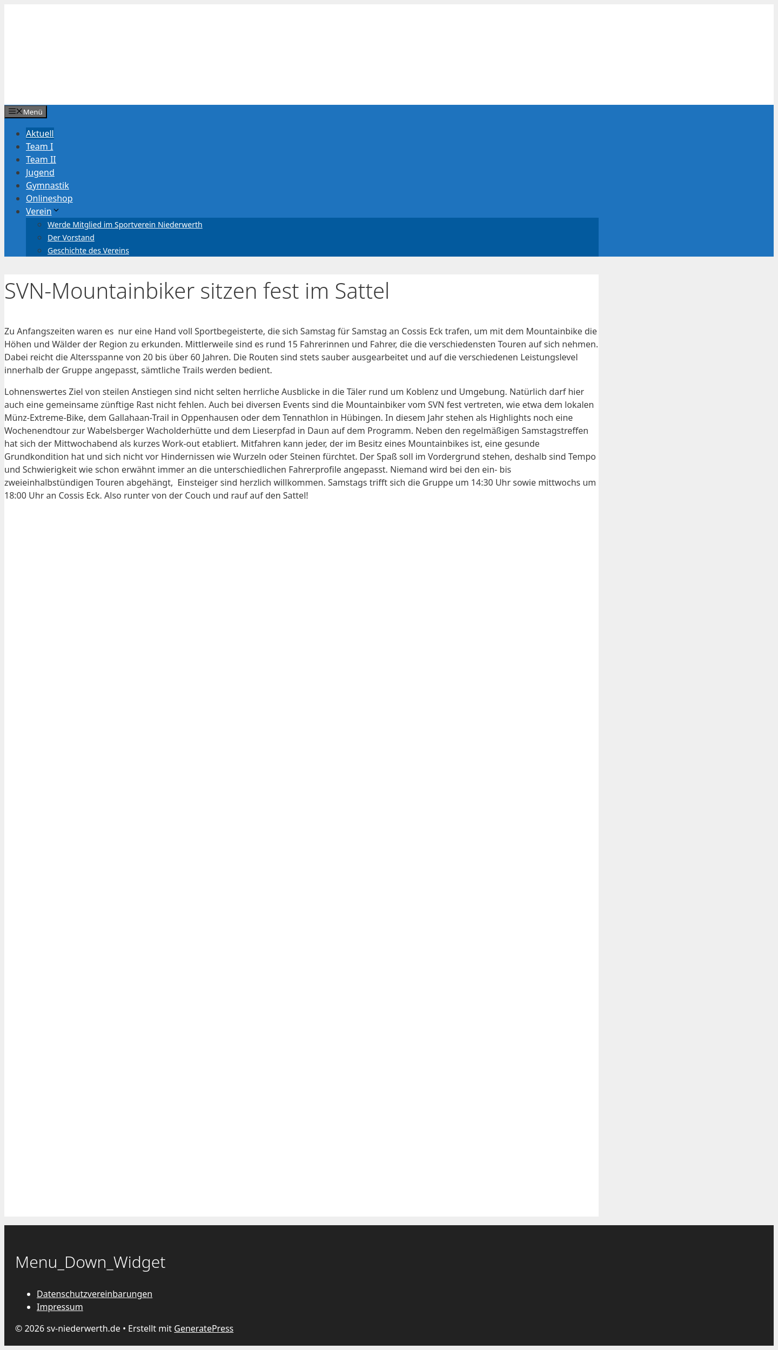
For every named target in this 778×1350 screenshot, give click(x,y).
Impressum (60, 1307)
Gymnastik (47, 185)
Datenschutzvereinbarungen (94, 1294)
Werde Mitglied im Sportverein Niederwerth (125, 224)
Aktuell (40, 133)
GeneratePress (203, 1328)
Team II (41, 159)
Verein (43, 211)
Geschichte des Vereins (88, 250)
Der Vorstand (71, 237)
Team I (39, 146)
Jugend (40, 172)
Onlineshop (49, 198)
